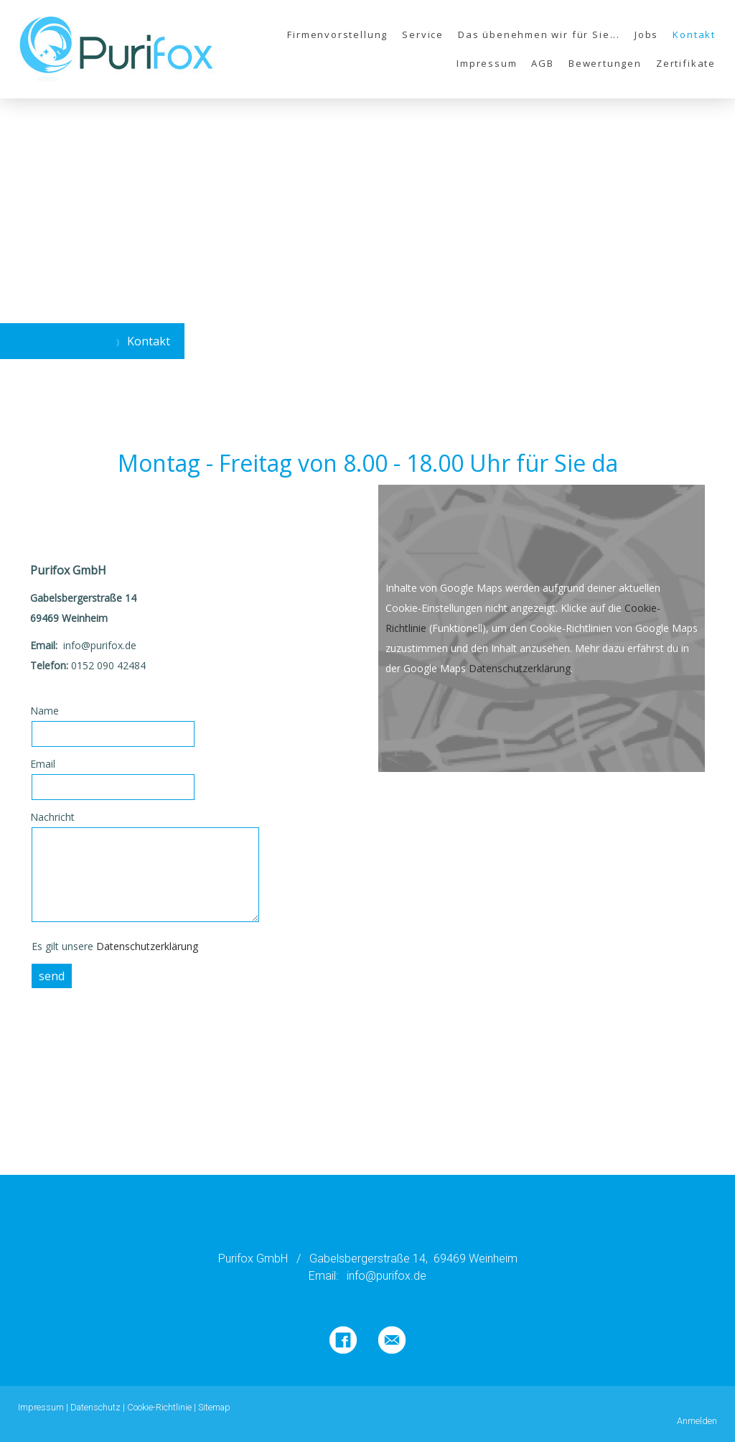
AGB (542, 63)
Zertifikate (686, 63)
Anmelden (697, 1420)
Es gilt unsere (115, 946)
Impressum (487, 63)
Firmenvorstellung (337, 34)
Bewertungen (605, 63)
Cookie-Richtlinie (159, 1407)
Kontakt (694, 34)
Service (423, 34)
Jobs (646, 34)
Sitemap (214, 1407)
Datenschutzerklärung (147, 946)
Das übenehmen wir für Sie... (539, 34)
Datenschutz (95, 1407)
